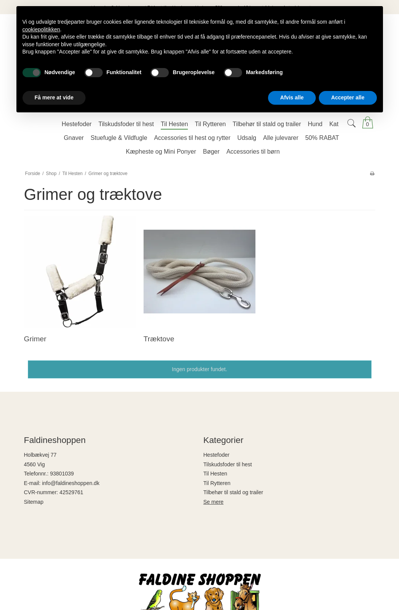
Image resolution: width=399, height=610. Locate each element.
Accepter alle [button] (347, 97)
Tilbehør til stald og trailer (233, 492)
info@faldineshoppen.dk (70, 483)
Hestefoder (216, 455)
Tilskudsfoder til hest (228, 464)
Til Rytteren (217, 483)
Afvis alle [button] (292, 97)
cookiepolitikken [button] (41, 29)
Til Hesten (216, 473)
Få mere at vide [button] (54, 97)
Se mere (214, 502)
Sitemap (34, 502)
